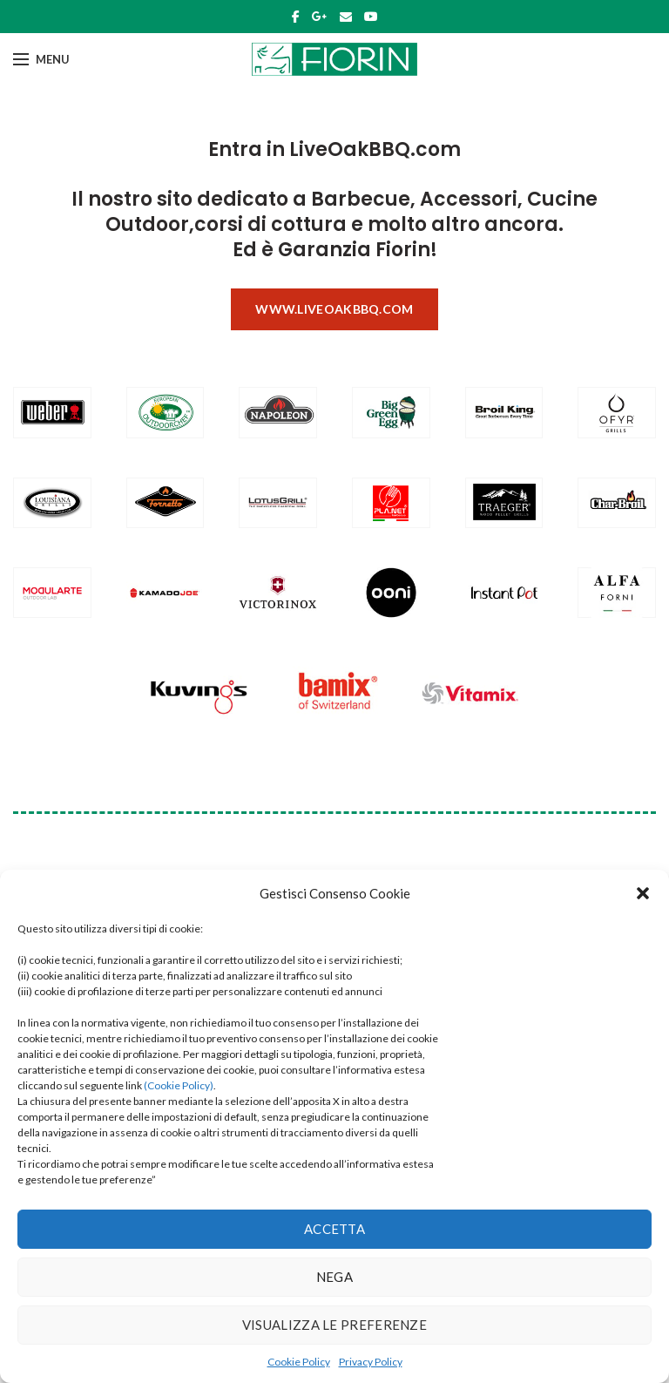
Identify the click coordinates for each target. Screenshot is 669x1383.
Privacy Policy (370, 1361)
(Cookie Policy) (178, 1085)
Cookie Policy (298, 1361)
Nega (334, 1277)
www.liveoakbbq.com (334, 309)
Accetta (334, 1229)
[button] (643, 893)
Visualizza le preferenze (334, 1324)
